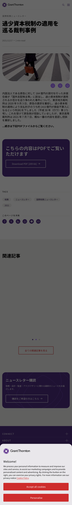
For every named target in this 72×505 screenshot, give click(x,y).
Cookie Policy (23, 478)
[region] (36, 474)
